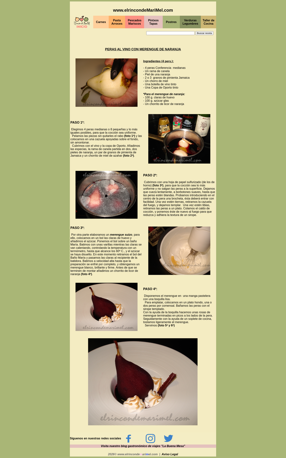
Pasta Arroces (116, 22)
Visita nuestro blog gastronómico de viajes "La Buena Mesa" (143, 446)
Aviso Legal (170, 454)
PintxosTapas (153, 22)
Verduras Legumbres (190, 22)
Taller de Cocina (208, 22)
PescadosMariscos (135, 22)
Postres (171, 22)
